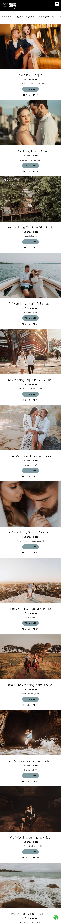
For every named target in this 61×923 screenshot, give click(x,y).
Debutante (47, 17)
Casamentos (25, 17)
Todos (6, 17)
